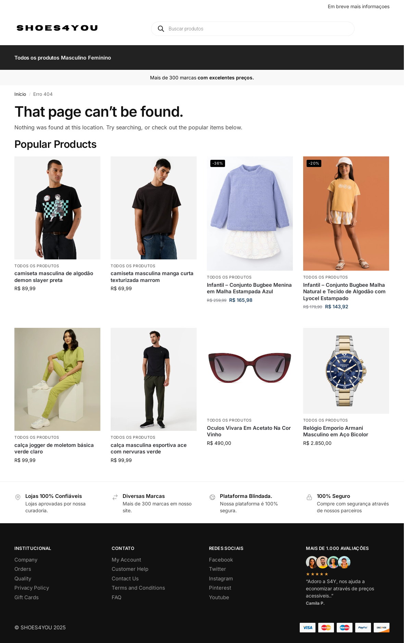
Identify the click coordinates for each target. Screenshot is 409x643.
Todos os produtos (36, 262)
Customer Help (130, 565)
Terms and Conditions (138, 584)
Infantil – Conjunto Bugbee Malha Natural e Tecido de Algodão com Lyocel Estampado (344, 288)
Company (25, 556)
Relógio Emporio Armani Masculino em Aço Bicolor (335, 427)
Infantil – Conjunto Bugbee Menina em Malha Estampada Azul (249, 284)
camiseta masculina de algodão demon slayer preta (53, 273)
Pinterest (220, 584)
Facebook (221, 556)
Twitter (217, 565)
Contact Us (125, 574)
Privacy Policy (31, 584)
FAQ (116, 593)
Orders (22, 565)
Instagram (221, 574)
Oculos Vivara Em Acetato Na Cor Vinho (249, 427)
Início (20, 90)
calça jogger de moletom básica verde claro (54, 444)
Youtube (219, 593)
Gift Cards (26, 593)
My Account (126, 556)
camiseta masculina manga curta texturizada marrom (152, 273)
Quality (22, 574)
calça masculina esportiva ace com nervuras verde (149, 444)
